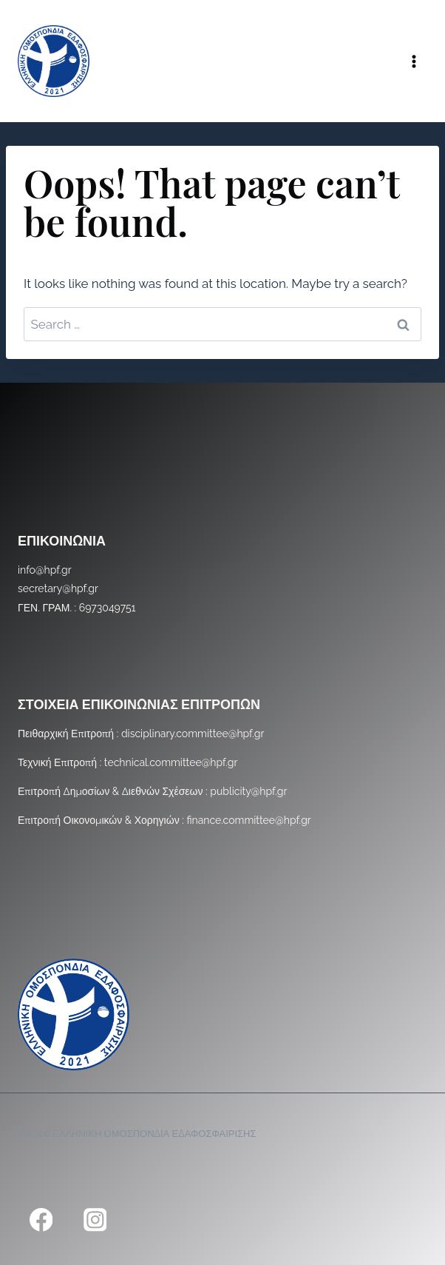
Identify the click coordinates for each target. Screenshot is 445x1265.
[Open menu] (413, 61)
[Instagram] (95, 1219)
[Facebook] (41, 1219)
